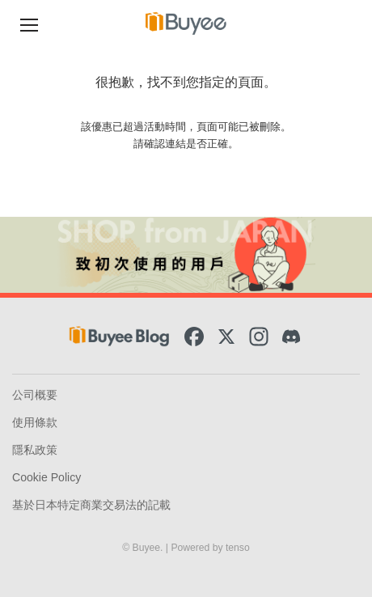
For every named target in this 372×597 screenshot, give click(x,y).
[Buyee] (186, 23)
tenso (238, 547)
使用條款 (34, 422)
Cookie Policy (46, 477)
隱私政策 (34, 449)
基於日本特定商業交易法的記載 (91, 504)
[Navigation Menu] (29, 23)
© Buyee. (144, 547)
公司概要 (34, 394)
